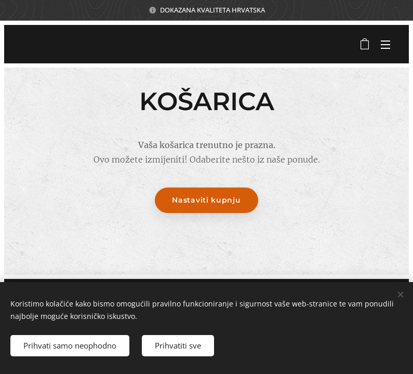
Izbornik (385, 44)
